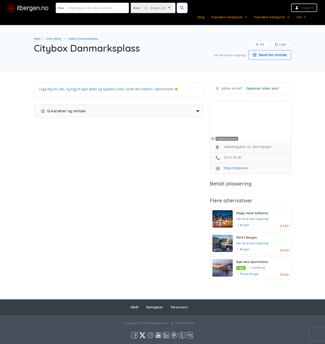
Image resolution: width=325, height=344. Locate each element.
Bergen (244, 225)
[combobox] (152, 8)
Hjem (37, 39)
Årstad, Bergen (249, 274)
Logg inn (307, 8)
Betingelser (154, 307)
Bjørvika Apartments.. (252, 262)
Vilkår (134, 307)
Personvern (179, 307)
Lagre (280, 44)
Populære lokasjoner (227, 17)
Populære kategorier (270, 17)
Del (260, 44)
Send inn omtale (270, 55)
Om (299, 17)
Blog (201, 17)
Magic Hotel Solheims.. (252, 213)
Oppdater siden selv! (262, 88)
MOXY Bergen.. (247, 237)
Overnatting (53, 39)
